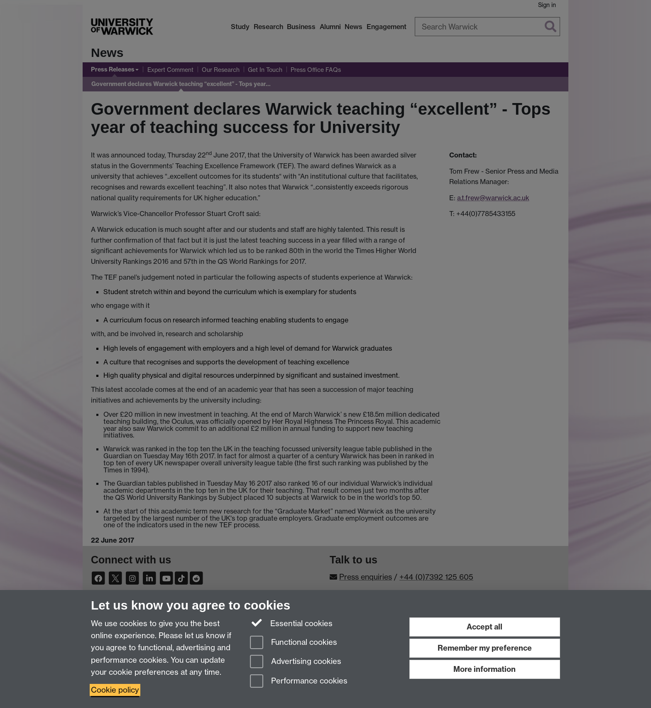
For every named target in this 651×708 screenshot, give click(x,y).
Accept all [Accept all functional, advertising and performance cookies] (484, 627)
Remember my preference (485, 648)
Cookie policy (115, 690)
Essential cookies (291, 622)
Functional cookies (293, 643)
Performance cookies (299, 681)
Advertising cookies (295, 662)
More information (484, 669)
